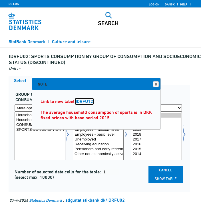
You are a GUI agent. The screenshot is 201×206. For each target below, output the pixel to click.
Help (184, 4)
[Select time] (156, 136)
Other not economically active (98, 154)
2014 (156, 154)
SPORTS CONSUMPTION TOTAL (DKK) (40, 129)
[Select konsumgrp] (40, 136)
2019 (156, 129)
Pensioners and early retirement (98, 149)
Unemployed (98, 139)
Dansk (170, 4)
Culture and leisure (71, 41)
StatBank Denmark (27, 41)
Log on (154, 4)
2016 (156, 144)
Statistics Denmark (45, 200)
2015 (156, 149)
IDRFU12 (84, 101)
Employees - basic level (98, 134)
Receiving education (98, 144)
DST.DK (14, 4)
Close (155, 84)
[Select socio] (98, 136)
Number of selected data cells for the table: (58, 172)
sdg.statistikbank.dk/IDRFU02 (95, 200)
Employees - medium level (98, 129)
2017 (156, 139)
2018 (156, 134)
